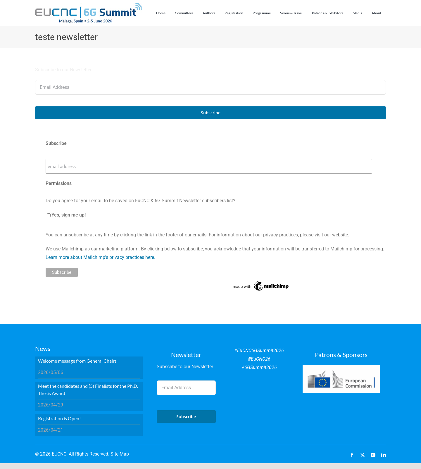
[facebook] (352, 455)
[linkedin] (383, 455)
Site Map (120, 454)
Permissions (59, 183)
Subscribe (56, 143)
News (42, 348)
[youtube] (373, 455)
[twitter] (362, 455)
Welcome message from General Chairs (77, 361)
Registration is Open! (59, 418)
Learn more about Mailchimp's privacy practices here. (100, 257)
